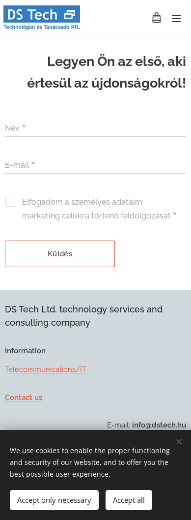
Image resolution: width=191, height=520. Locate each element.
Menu (176, 18)
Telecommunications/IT (45, 369)
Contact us (23, 397)
